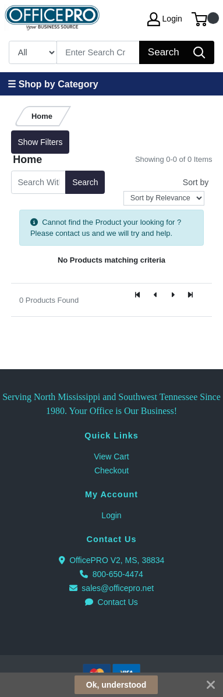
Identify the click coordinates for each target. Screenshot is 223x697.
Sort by (195, 182)
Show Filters (39, 142)
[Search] (98, 52)
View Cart (111, 456)
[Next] (173, 295)
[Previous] (155, 295)
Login (111, 515)
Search (85, 182)
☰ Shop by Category (53, 84)
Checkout (111, 470)
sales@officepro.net (111, 588)
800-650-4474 (111, 574)
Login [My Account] (164, 19)
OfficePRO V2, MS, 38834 (112, 560)
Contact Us (111, 602)
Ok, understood (116, 684)
